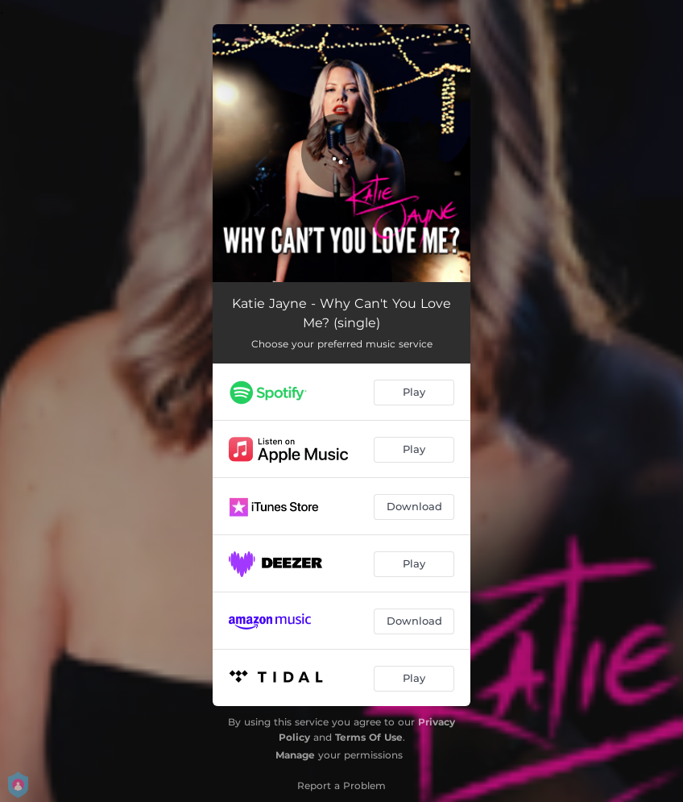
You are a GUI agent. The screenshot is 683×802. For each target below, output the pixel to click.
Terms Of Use (369, 737)
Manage (295, 755)
